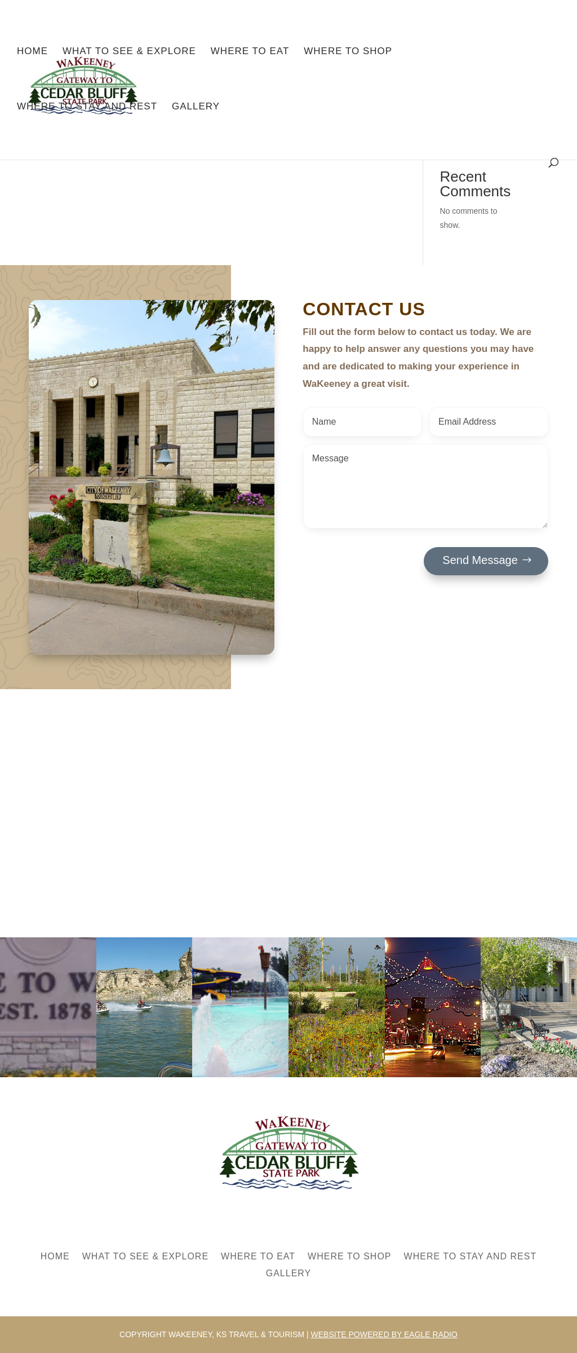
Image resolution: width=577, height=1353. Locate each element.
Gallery (196, 107)
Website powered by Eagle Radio (384, 1334)
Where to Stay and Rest (87, 107)
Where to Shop (348, 51)
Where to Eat (250, 51)
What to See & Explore (129, 51)
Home (32, 51)
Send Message (479, 560)
